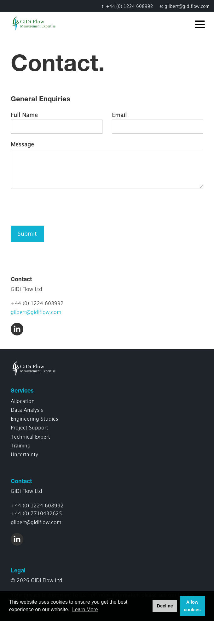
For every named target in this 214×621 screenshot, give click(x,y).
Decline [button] (165, 605)
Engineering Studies (34, 419)
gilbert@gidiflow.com (187, 6)
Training (21, 445)
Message (22, 144)
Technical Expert (30, 437)
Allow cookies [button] (192, 606)
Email (119, 115)
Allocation (23, 401)
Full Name (24, 115)
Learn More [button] (85, 609)
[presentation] (59, 207)
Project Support (29, 427)
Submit (27, 233)
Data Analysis (27, 410)
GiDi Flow (37, 23)
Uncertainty (24, 454)
